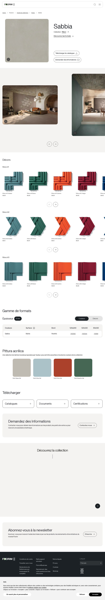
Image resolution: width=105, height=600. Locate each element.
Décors (95, 319)
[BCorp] (82, 574)
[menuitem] (18, 319)
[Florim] (9, 4)
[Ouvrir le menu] (99, 4)
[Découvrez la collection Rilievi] (52, 486)
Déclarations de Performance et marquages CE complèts (24, 570)
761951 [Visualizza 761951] (96, 333)
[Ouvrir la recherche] (95, 4)
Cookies (55, 567)
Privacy (55, 563)
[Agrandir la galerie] (5, 121)
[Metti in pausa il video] (97, 506)
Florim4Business (41, 565)
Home (4, 13)
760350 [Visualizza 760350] (73, 333)
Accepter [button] (95, 594)
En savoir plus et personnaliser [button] (17, 594)
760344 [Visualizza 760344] (84, 333)
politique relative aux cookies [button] (37, 587)
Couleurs (82, 319)
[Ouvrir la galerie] (8, 59)
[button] (49, 144)
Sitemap (55, 571)
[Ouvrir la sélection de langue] (91, 563)
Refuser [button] (82, 594)
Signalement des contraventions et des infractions (43, 571)
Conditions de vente (26, 559)
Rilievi (33, 13)
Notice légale (57, 559)
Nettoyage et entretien (40, 560)
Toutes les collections (22, 13)
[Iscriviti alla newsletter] (90, 534)
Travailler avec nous (26, 563)
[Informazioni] (34, 328)
